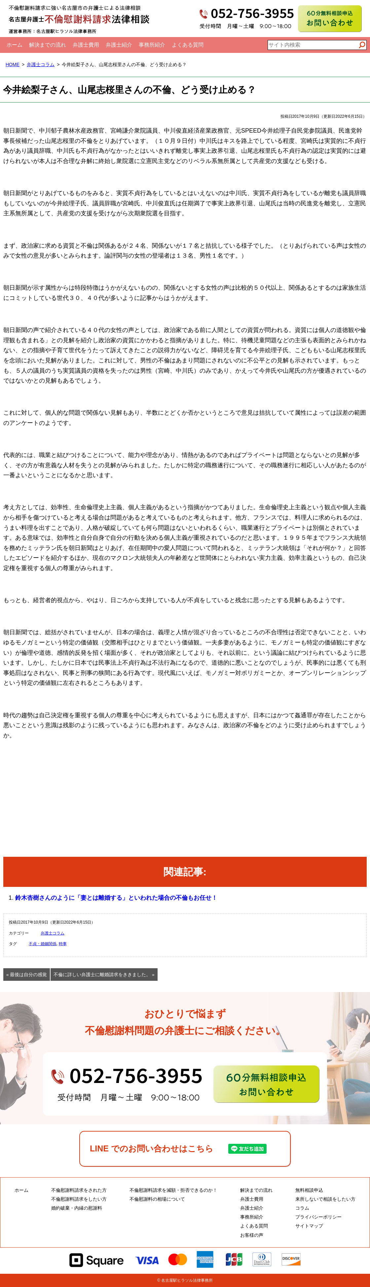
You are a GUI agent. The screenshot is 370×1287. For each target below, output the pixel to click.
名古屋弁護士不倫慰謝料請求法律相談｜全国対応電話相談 (79, 18)
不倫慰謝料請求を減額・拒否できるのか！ (173, 1190)
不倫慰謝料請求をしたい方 (79, 1199)
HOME (12, 64)
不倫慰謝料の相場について (157, 1199)
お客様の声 (251, 1235)
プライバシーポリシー (318, 1217)
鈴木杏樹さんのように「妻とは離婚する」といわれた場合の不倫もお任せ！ (116, 897)
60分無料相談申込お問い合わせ (330, 18)
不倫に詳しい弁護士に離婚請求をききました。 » (104, 974)
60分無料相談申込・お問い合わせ (185, 1084)
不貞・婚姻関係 (42, 943)
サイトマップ (309, 1225)
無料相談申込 (309, 1190)
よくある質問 (188, 45)
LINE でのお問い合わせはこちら (151, 1148)
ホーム (14, 45)
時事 (63, 943)
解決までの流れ (47, 45)
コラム (302, 1208)
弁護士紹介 (119, 45)
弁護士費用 (86, 45)
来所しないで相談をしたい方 (325, 1199)
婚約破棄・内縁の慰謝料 (76, 1208)
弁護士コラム (41, 64)
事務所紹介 (152, 45)
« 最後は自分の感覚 (26, 974)
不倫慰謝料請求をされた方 (79, 1190)
